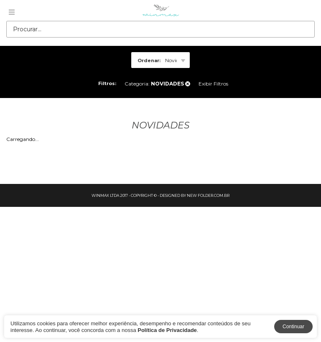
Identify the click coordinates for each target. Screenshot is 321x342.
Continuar (293, 326)
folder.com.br (213, 195)
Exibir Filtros (213, 83)
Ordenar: (149, 60)
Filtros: (107, 83)
